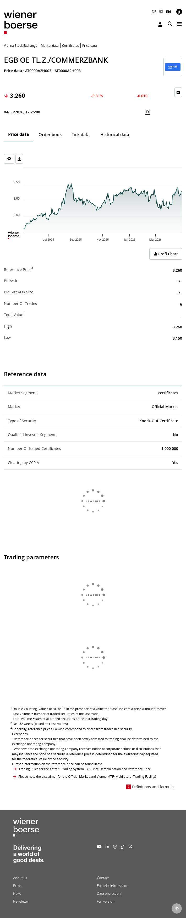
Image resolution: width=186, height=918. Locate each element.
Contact (103, 877)
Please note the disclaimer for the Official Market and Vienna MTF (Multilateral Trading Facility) (87, 776)
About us (20, 877)
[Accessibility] (179, 11)
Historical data (114, 134)
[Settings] (9, 159)
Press (17, 885)
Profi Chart (166, 253)
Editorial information (112, 885)
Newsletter (21, 901)
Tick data (81, 134)
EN (168, 11)
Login (160, 24)
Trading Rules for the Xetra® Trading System (51, 769)
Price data (18, 134)
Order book (50, 134)
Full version (105, 901)
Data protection (109, 893)
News (17, 893)
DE (154, 11)
